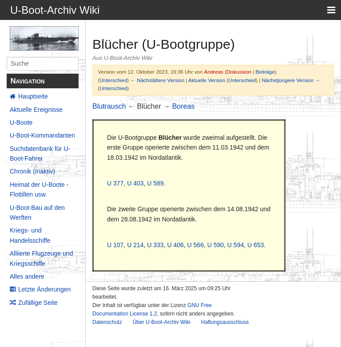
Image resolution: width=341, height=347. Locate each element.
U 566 (195, 244)
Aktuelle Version (206, 80)
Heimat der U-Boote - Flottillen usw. (39, 189)
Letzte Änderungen (44, 289)
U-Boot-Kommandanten (42, 135)
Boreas (183, 106)
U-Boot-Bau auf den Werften (37, 212)
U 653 (255, 244)
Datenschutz (107, 322)
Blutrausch (109, 106)
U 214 (135, 244)
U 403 (135, 183)
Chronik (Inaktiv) (32, 171)
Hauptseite (33, 96)
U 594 (235, 244)
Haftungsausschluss (225, 322)
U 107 (115, 244)
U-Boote (21, 122)
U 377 (115, 183)
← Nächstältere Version (157, 80)
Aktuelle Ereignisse (36, 109)
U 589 (155, 183)
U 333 (155, 244)
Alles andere (27, 276)
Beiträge (265, 72)
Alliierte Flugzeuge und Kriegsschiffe (41, 258)
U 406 (175, 244)
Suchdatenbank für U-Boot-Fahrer (40, 153)
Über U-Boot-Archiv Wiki (161, 322)
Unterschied (113, 80)
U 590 (215, 244)
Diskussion (238, 72)
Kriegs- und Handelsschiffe (30, 235)
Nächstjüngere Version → (291, 80)
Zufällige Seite (38, 302)
